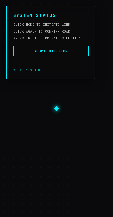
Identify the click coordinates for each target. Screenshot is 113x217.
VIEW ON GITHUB (28, 70)
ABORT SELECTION (50, 51)
